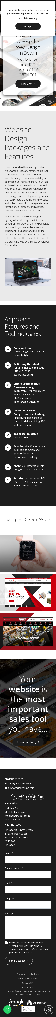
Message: (9, 913)
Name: (9, 853)
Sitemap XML (28, 983)
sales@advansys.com (18, 783)
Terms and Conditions (28, 978)
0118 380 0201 (28, 72)
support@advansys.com (19, 788)
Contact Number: (14, 868)
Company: (9, 898)
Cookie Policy (28, 18)
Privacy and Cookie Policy (28, 974)
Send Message (17, 960)
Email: (8, 883)
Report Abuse (28, 987)
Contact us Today (27, 742)
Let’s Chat (26, 84)
